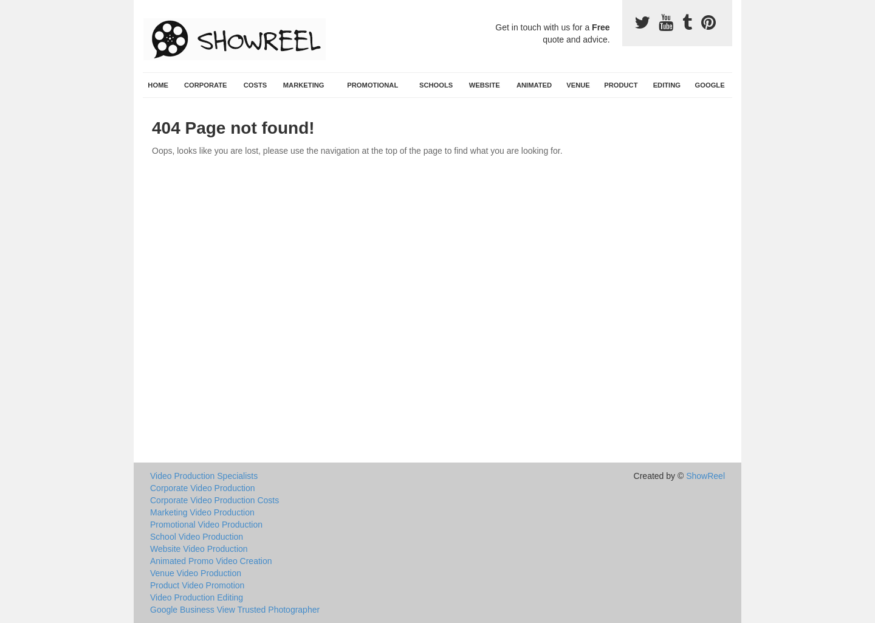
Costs (255, 85)
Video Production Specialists (204, 476)
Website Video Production (199, 549)
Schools (436, 85)
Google (710, 85)
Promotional (372, 85)
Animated (534, 85)
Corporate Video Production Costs (214, 500)
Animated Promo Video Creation (211, 561)
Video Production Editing (196, 597)
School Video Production (196, 537)
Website (484, 85)
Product (620, 85)
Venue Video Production (195, 573)
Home (158, 85)
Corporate (205, 85)
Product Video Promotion (197, 585)
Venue (578, 85)
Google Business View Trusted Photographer (235, 609)
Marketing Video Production (202, 512)
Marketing (303, 85)
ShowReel (705, 476)
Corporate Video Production (202, 488)
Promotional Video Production (206, 524)
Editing (667, 85)
